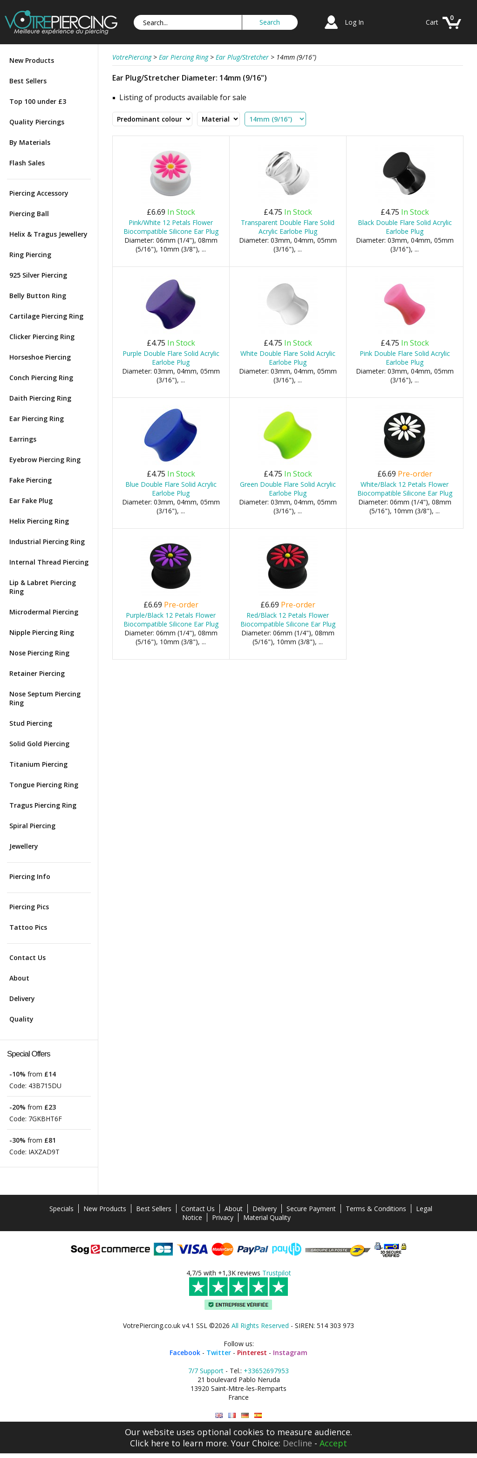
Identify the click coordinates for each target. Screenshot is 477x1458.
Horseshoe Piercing (40, 357)
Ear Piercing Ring (36, 418)
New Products (31, 60)
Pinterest (252, 1352)
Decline (297, 1443)
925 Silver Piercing (38, 275)
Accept (333, 1443)
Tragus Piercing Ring (42, 805)
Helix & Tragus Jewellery (48, 234)
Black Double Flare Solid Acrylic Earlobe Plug (405, 227)
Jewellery (23, 846)
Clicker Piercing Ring (42, 336)
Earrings (22, 439)
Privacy (222, 1217)
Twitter (218, 1352)
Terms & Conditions (376, 1208)
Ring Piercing (30, 254)
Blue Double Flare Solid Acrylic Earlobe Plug (171, 488)
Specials (61, 1208)
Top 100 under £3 (37, 101)
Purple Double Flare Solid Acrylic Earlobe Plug (171, 358)
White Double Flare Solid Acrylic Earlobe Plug (287, 358)
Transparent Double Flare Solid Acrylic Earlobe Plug (287, 227)
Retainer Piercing (37, 673)
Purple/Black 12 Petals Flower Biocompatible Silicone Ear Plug (170, 619)
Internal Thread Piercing (49, 562)
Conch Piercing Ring (41, 377)
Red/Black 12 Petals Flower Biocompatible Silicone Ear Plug (287, 619)
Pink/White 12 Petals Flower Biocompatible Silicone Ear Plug (170, 227)
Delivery (22, 998)
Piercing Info (29, 876)
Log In (354, 22)
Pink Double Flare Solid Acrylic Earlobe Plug (405, 358)
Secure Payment (311, 1208)
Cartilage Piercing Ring (46, 316)
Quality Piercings (36, 121)
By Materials (29, 142)
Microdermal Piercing (43, 611)
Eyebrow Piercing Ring (45, 459)
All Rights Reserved (260, 1325)
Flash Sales (27, 162)
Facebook (185, 1352)
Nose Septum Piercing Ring (45, 698)
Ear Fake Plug (31, 500)
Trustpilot (276, 1272)
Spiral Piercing (32, 825)
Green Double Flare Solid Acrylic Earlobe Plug (288, 488)
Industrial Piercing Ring (47, 541)
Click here (149, 1443)
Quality (21, 1019)
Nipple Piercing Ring (41, 632)
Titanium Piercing (38, 764)
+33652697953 (266, 1370)
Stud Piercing (30, 723)
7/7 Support (206, 1370)
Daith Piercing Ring (40, 398)
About (19, 978)
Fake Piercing (30, 480)
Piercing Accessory (38, 193)
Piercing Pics (29, 906)
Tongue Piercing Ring (43, 784)
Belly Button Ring (37, 295)
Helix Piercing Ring (39, 521)
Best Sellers (28, 80)
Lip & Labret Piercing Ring (42, 587)
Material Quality (267, 1217)
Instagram (290, 1352)
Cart (432, 22)
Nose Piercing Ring (39, 652)
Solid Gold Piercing (39, 743)
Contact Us (27, 957)
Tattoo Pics (28, 927)
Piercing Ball (29, 213)
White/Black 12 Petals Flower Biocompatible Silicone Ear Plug (404, 488)
